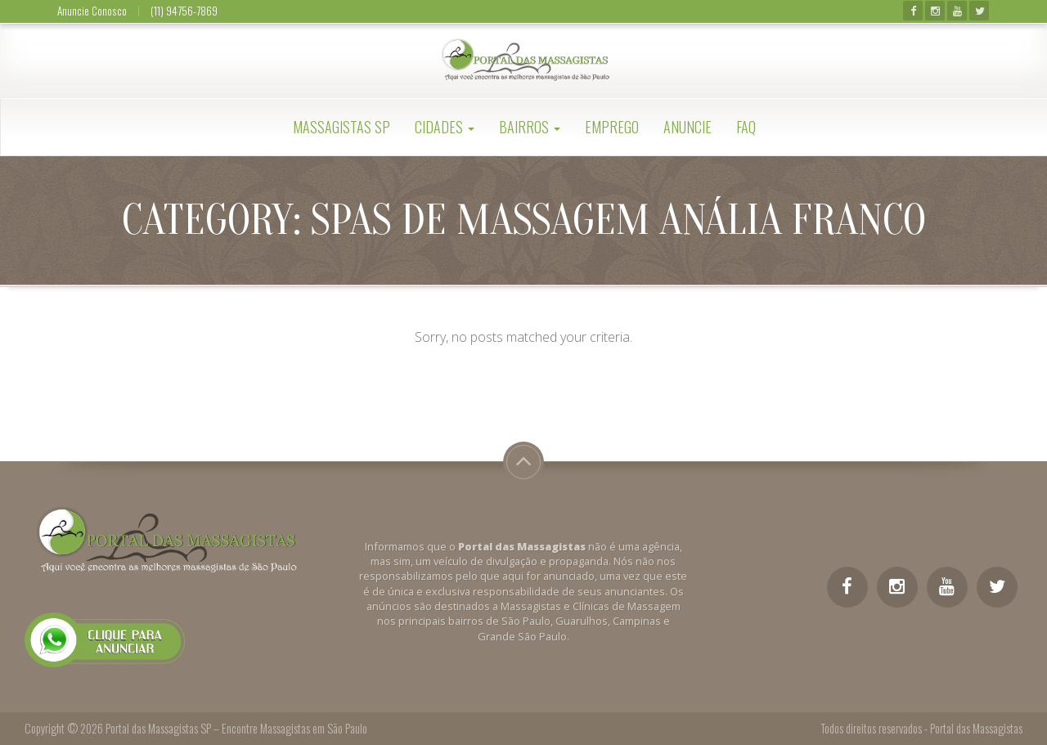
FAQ (746, 126)
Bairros (529, 126)
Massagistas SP (341, 126)
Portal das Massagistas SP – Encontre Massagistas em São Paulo (236, 728)
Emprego (612, 126)
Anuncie (687, 126)
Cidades (444, 126)
